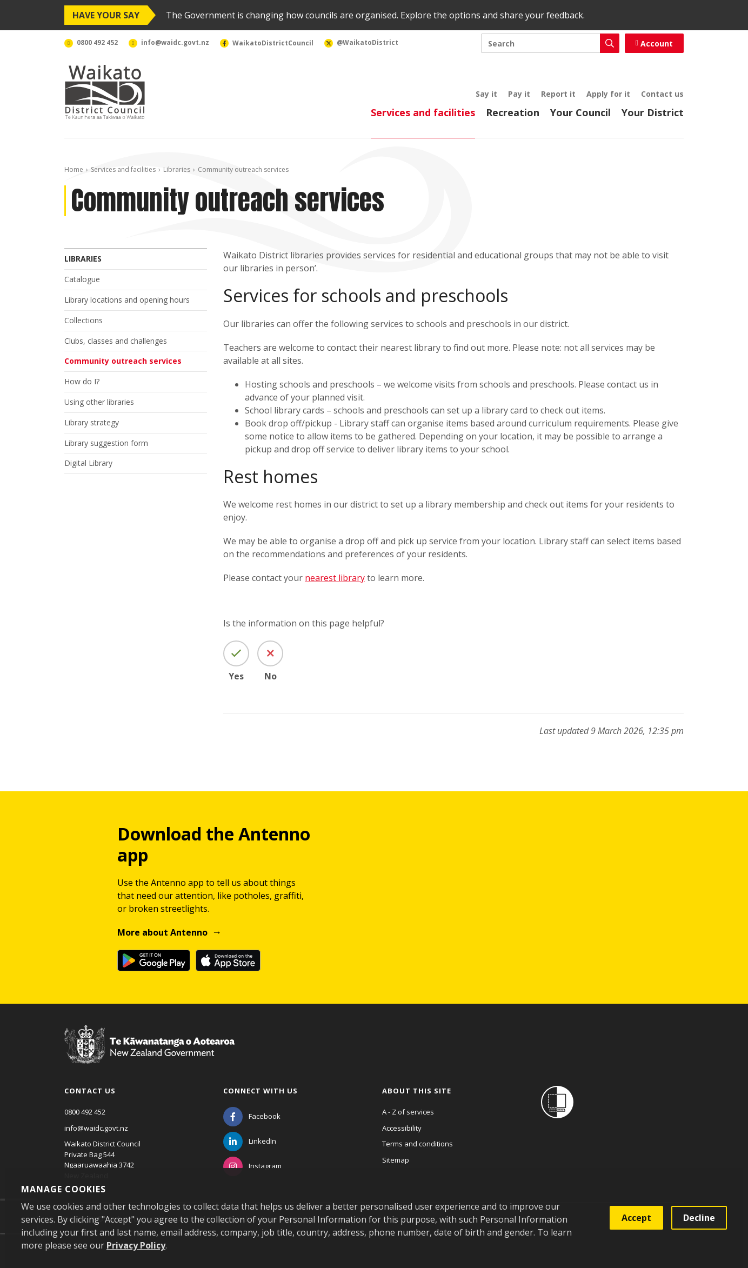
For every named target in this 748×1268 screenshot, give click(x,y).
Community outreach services (123, 361)
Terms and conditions (417, 1144)
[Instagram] (252, 1166)
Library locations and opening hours (127, 300)
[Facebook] (251, 1116)
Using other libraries (99, 402)
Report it (558, 94)
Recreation (512, 112)
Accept (636, 1218)
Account (654, 43)
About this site (416, 1091)
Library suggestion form (106, 443)
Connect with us (260, 1091)
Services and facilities (423, 112)
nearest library (335, 578)
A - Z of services (408, 1112)
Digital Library (88, 463)
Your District (653, 112)
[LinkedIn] (249, 1141)
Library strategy (91, 422)
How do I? (81, 381)
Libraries (176, 169)
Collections (83, 320)
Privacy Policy (135, 1245)
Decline (699, 1218)
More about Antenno (162, 932)
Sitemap (395, 1160)
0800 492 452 (84, 1112)
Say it (486, 94)
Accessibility (402, 1128)
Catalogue (82, 279)
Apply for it (608, 94)
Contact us (662, 94)
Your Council (580, 112)
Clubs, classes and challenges (115, 341)
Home (73, 169)
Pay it (519, 94)
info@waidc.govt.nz (96, 1128)
